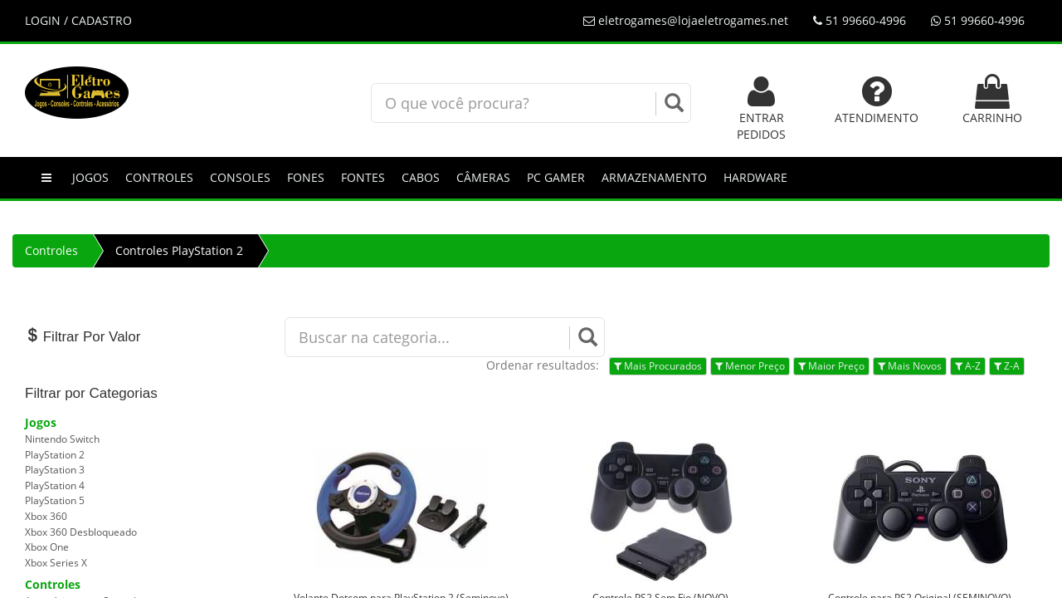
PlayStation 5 (55, 500)
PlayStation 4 (55, 485)
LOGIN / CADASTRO (78, 20)
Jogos (90, 177)
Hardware (755, 177)
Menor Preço (750, 366)
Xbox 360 (46, 516)
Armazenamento (654, 177)
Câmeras (483, 177)
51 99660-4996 (859, 20)
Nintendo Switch (62, 439)
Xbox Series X (56, 563)
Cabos (421, 177)
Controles (159, 177)
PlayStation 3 (55, 470)
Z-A (1007, 366)
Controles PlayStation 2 (179, 250)
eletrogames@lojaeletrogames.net (685, 20)
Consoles (240, 177)
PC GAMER (556, 177)
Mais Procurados (658, 366)
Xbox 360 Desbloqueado (81, 532)
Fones (305, 177)
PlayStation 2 (55, 455)
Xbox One (47, 547)
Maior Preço (831, 366)
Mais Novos (910, 366)
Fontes (363, 177)
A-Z (968, 366)
